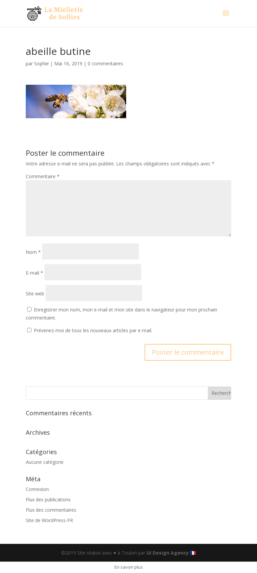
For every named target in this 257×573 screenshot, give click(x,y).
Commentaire (43, 176)
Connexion (37, 489)
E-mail (34, 273)
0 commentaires (105, 63)
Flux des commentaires (51, 510)
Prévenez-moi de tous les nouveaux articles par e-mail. (93, 330)
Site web (35, 293)
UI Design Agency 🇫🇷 (171, 553)
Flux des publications (48, 499)
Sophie (41, 63)
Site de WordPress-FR (49, 520)
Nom (33, 252)
